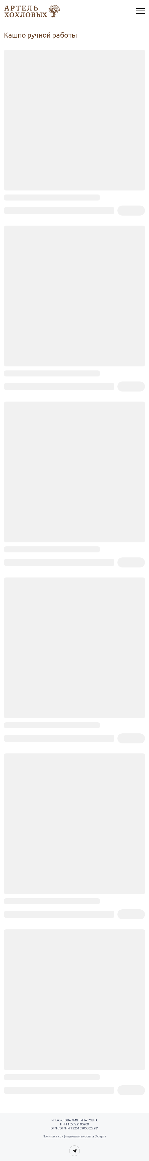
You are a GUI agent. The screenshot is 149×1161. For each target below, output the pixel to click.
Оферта (100, 1136)
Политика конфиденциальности (67, 1136)
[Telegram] (74, 1150)
